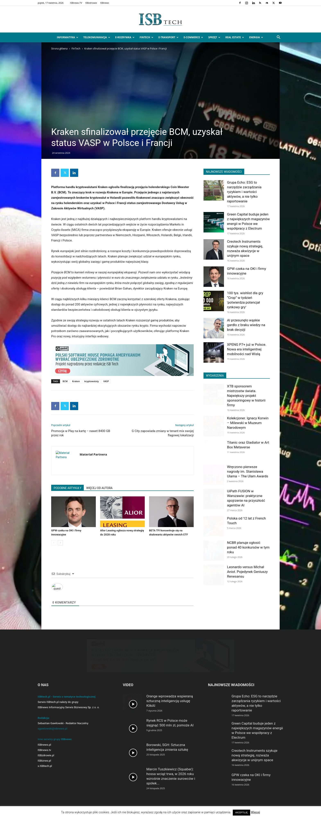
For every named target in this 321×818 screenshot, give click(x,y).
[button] (278, 38)
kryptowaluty (91, 381)
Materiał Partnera (93, 454)
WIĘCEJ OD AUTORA (99, 488)
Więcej (255, 812)
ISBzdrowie (91, 2)
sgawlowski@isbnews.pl (52, 732)
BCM (65, 381)
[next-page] (60, 542)
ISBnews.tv (44, 753)
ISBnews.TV (76, 2)
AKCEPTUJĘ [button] (241, 812)
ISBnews (104, 2)
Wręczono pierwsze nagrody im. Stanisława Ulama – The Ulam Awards (247, 471)
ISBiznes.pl (44, 764)
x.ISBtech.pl (45, 769)
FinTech (146, 37)
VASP (106, 381)
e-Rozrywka (125, 37)
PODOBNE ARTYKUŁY (67, 488)
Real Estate (234, 37)
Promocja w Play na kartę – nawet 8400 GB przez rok (80, 433)
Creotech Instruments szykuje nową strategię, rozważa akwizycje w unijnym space (254, 759)
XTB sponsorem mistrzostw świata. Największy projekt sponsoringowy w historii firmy (246, 395)
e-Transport (168, 37)
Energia (256, 37)
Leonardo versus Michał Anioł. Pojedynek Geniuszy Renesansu (247, 571)
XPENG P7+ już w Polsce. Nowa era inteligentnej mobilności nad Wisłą (246, 349)
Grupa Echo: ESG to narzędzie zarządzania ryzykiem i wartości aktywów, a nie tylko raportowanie (244, 191)
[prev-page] (53, 542)
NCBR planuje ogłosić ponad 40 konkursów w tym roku (248, 547)
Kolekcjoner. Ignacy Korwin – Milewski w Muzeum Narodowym (248, 423)
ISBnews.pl (44, 748)
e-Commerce (193, 37)
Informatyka (67, 37)
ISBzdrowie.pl (46, 759)
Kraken (76, 381)
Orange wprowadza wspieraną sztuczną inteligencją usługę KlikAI (169, 704)
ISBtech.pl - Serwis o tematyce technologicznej (66, 700)
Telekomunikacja (96, 37)
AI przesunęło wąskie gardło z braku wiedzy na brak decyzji (246, 325)
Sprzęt (214, 37)
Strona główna (59, 48)
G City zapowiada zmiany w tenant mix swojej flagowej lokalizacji (163, 433)
